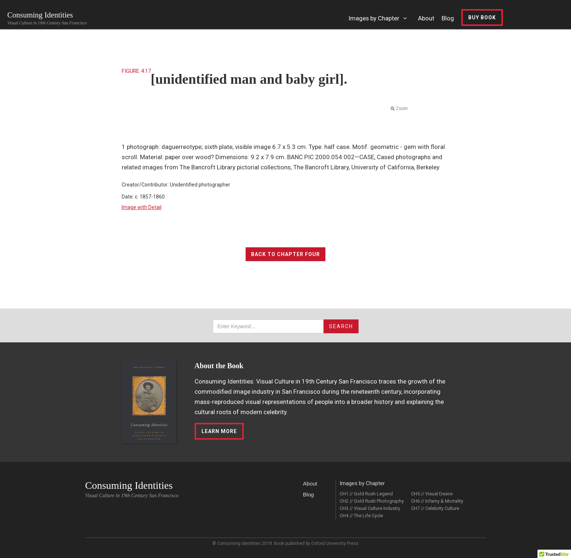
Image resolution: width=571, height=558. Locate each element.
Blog (308, 494)
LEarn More (219, 431)
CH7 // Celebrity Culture (435, 508)
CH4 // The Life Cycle (361, 515)
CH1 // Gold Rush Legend (366, 493)
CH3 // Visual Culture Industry (370, 508)
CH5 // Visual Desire (432, 493)
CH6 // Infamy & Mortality (437, 501)
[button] (380, 22)
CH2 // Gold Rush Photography (372, 501)
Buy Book (482, 17)
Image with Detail (141, 207)
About (310, 483)
